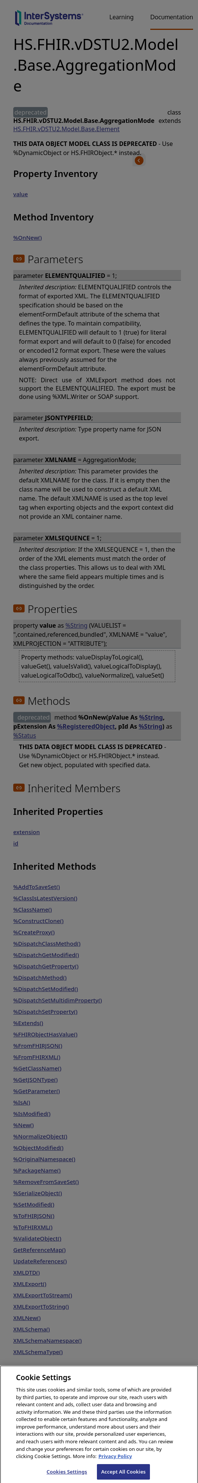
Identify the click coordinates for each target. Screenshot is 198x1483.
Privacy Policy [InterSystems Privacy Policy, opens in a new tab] (115, 1459)
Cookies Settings (67, 1474)
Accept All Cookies (123, 1474)
